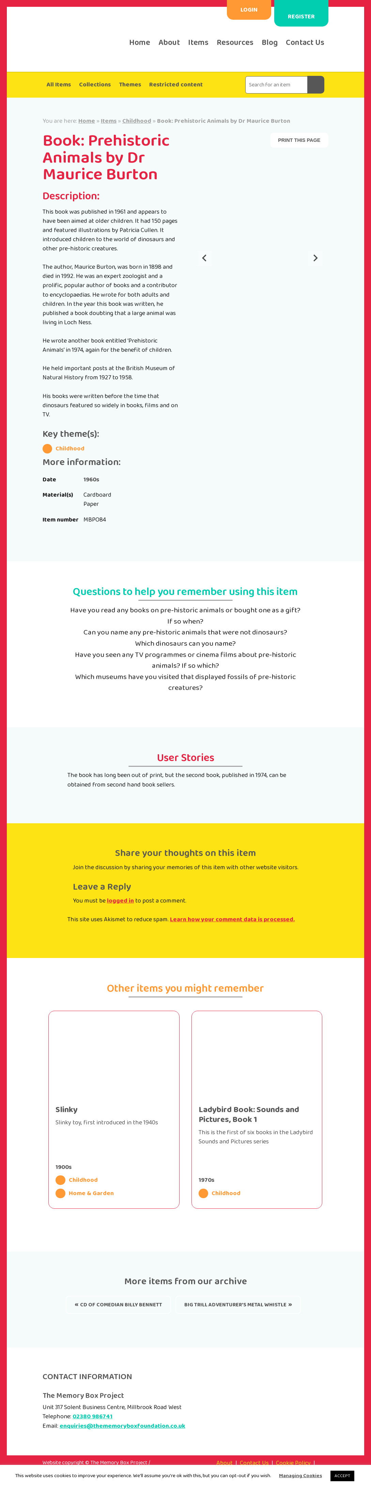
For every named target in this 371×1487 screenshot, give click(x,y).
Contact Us (305, 43)
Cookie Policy (293, 1463)
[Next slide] (315, 258)
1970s (206, 1180)
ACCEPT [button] (342, 1476)
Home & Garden (85, 1193)
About (169, 43)
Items (198, 43)
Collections (95, 84)
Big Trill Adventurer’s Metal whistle (235, 1305)
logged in (120, 900)
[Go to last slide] (205, 258)
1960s (91, 479)
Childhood (136, 121)
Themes (130, 84)
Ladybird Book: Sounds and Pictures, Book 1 (249, 1115)
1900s (64, 1167)
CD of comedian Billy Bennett (121, 1305)
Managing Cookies (300, 1476)
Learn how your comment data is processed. (232, 919)
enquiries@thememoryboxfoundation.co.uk (122, 1426)
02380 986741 (92, 1416)
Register (301, 16)
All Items (59, 84)
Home (139, 43)
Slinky (67, 1110)
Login (249, 9)
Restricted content (176, 84)
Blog (270, 43)
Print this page (299, 140)
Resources (235, 43)
